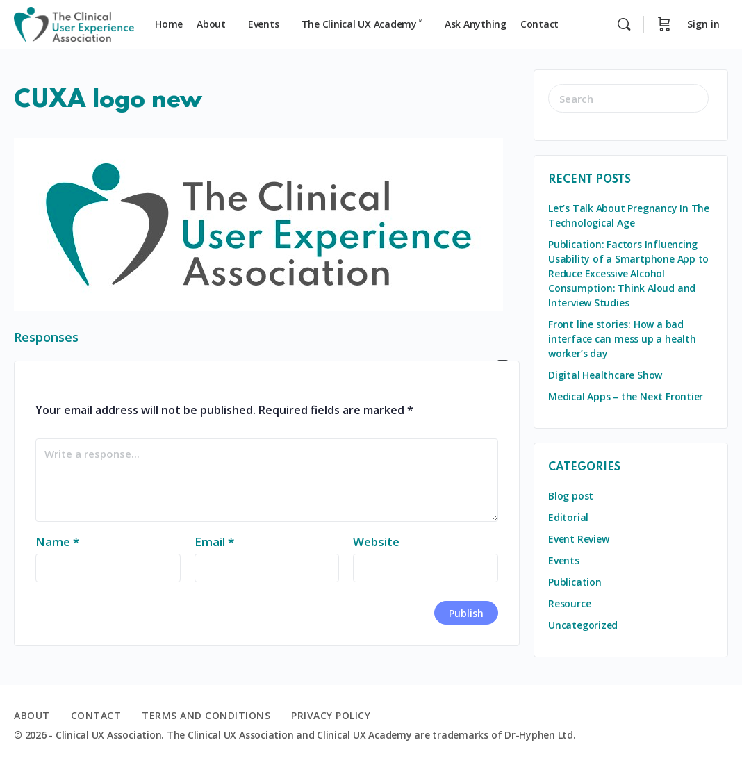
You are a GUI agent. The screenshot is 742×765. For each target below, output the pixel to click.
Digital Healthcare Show (605, 374)
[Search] (624, 24)
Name (57, 542)
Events (563, 560)
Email (214, 542)
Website (376, 542)
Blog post (570, 495)
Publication (575, 582)
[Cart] (664, 24)
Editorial (568, 517)
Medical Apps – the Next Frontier (625, 396)
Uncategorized (583, 625)
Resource (569, 603)
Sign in (703, 24)
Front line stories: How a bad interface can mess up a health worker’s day (622, 339)
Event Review (578, 538)
